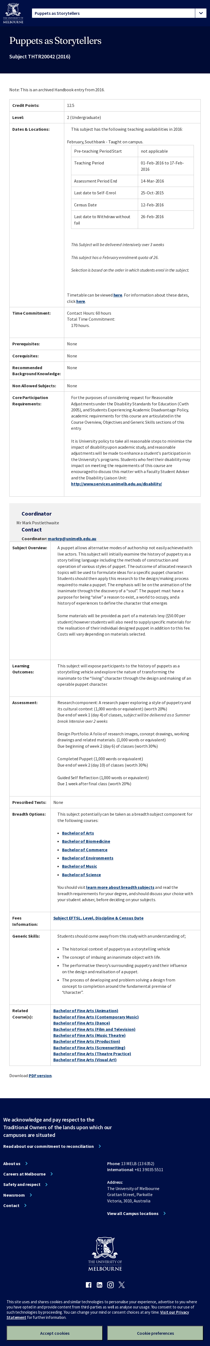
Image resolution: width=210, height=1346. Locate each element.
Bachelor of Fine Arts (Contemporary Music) (96, 1017)
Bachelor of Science (81, 874)
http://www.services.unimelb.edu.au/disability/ (116, 483)
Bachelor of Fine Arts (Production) (86, 1041)
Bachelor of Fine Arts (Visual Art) (85, 1059)
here (117, 295)
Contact (11, 1205)
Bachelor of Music (79, 866)
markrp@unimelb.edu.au (72, 538)
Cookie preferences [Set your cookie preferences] (155, 1333)
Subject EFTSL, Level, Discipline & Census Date (98, 918)
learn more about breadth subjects (120, 887)
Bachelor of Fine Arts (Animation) (85, 1010)
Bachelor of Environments (87, 858)
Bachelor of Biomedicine (86, 841)
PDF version (40, 1075)
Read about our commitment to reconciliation (48, 1146)
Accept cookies (54, 1333)
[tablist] (119, 13)
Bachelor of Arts (78, 833)
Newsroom (14, 1195)
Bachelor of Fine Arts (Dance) (81, 1023)
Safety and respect (21, 1184)
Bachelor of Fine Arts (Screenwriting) (89, 1047)
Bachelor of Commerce (85, 849)
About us (12, 1163)
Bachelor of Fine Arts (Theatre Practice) (92, 1053)
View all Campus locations (133, 1213)
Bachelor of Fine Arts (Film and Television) (94, 1029)
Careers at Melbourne (24, 1174)
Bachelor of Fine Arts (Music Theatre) (89, 1035)
